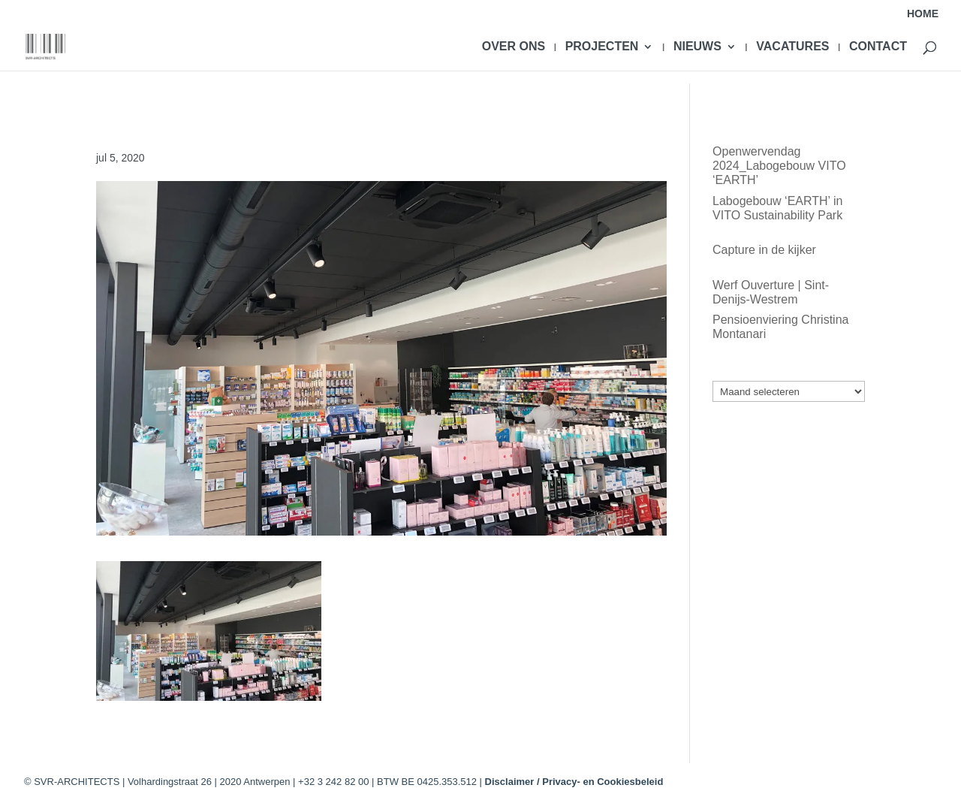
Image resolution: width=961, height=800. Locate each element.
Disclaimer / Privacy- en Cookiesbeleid (574, 781)
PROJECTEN (602, 47)
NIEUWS (697, 47)
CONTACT (878, 47)
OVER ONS (513, 47)
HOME (922, 14)
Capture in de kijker (764, 249)
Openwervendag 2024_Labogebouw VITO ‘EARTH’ (779, 165)
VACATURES (792, 47)
